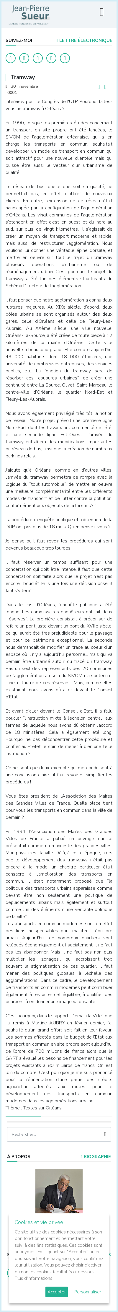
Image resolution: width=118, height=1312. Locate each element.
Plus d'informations (33, 1278)
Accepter (56, 1292)
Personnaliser (87, 1292)
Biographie (96, 1157)
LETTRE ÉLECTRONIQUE (84, 40)
